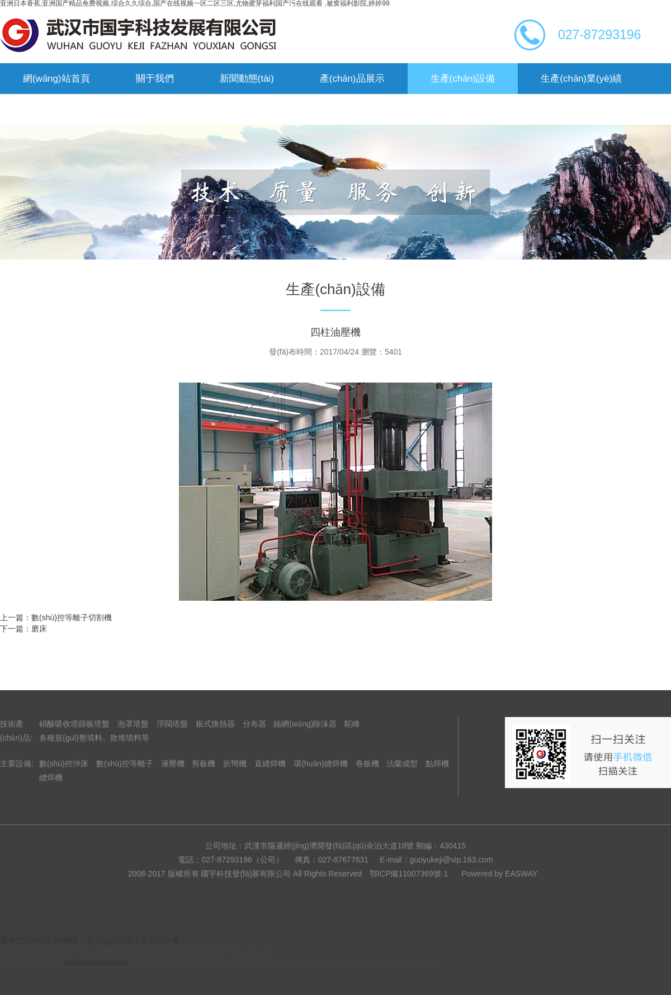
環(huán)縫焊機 (320, 763)
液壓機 (173, 763)
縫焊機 (51, 777)
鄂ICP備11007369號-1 (409, 873)
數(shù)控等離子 (124, 763)
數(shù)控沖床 (63, 763)
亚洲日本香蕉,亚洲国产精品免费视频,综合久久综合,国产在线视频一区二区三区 (136, 951)
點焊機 (437, 763)
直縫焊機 (270, 763)
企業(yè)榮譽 (50, 109)
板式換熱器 (215, 723)
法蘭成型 (402, 763)
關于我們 (155, 78)
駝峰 (352, 723)
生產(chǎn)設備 (463, 78)
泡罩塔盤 (133, 723)
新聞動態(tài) (247, 78)
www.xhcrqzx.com (31, 962)
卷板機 (367, 763)
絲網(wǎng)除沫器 (305, 723)
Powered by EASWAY (499, 873)
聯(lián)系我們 (152, 109)
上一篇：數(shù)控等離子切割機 (56, 617)
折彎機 (235, 763)
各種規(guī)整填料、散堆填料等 (94, 737)
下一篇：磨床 (23, 628)
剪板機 (203, 763)
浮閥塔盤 (172, 723)
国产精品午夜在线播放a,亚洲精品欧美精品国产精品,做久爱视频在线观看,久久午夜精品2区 (286, 962)
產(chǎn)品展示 (352, 78)
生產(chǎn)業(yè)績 (581, 78)
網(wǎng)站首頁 (56, 78)
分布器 (254, 723)
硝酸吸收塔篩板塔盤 (74, 723)
